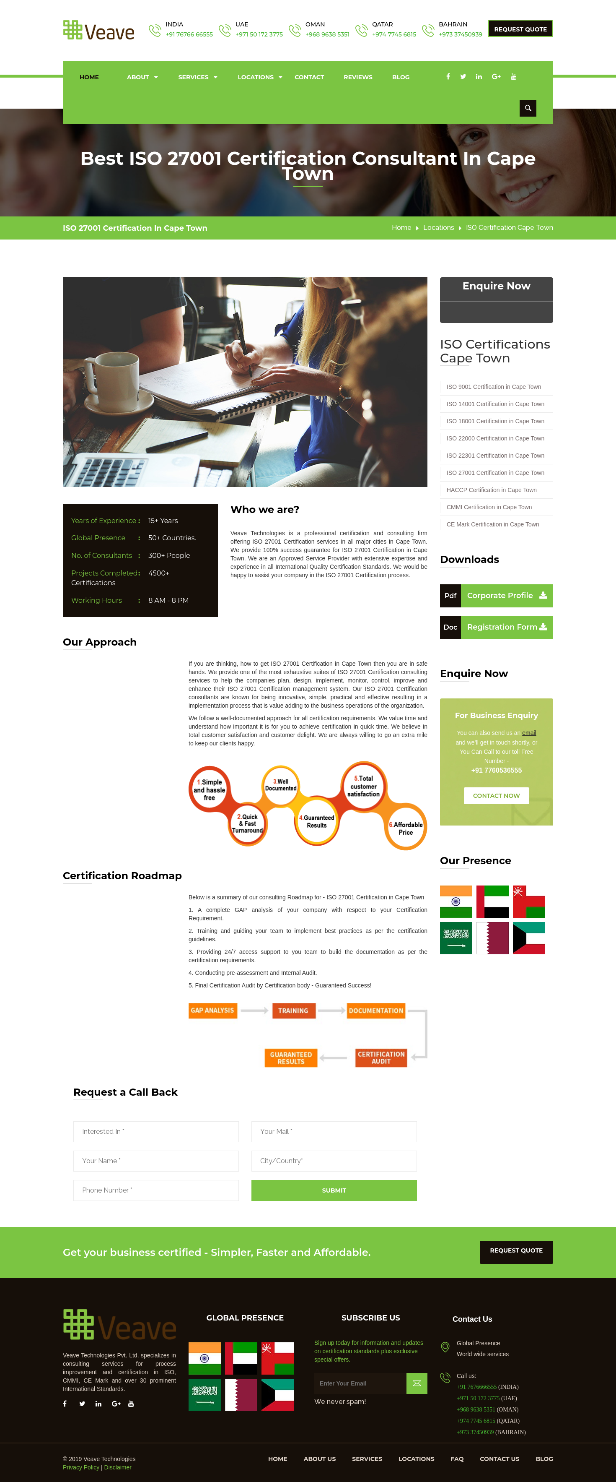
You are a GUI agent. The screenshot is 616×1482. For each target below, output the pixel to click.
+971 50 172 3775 (259, 34)
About (138, 77)
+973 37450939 (460, 34)
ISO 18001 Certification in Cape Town (495, 421)
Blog (401, 77)
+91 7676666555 (477, 1387)
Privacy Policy (81, 1467)
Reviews (358, 77)
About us (320, 1459)
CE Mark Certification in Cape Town (493, 524)
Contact (309, 77)
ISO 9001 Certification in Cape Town (494, 386)
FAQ (457, 1459)
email (529, 732)
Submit (334, 1190)
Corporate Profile (486, 595)
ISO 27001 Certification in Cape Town (135, 228)
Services (194, 77)
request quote (516, 1250)
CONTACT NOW (496, 796)
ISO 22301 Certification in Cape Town (495, 455)
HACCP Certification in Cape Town (492, 490)
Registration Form (489, 627)
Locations (256, 77)
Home (89, 77)
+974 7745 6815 (394, 34)
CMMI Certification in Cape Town (489, 507)
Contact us (499, 1459)
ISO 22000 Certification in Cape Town (495, 438)
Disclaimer (118, 1467)
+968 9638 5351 (327, 34)
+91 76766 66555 (189, 34)
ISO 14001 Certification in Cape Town (495, 404)
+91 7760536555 (496, 770)
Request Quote (520, 29)
